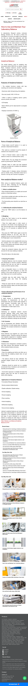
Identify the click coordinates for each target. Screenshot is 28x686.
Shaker (22, 640)
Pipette (13, 639)
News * (25, 16)
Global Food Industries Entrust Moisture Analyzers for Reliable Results (14, 431)
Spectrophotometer (6, 641)
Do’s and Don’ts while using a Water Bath (12, 446)
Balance (22, 620)
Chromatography (8, 624)
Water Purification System (14, 644)
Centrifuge (17, 623)
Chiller (3, 624)
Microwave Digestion (6, 635)
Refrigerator (9, 640)
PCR (25, 637)
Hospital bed (4, 631)
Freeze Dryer (4, 628)
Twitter (5, 654)
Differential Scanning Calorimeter (9, 627)
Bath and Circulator (6, 621)
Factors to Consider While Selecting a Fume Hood (14, 444)
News (9, 21)
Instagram (6, 649)
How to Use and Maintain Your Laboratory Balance (14, 22)
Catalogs (14, 16)
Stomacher (20, 641)
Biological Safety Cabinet (16, 621)
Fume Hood (10, 628)
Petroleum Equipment (6, 639)
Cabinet (13, 623)
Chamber (22, 623)
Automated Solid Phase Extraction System (11, 620)
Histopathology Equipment (16, 629)
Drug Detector (24, 627)
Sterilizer (12, 641)
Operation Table (5, 637)
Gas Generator (16, 628)
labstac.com (4, 680)
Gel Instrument (23, 628)
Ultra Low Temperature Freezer (8, 643)
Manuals (20, 16)
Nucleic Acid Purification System (9, 636)
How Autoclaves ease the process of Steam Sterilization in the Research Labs (13, 449)
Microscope (17, 633)
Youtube (6, 652)
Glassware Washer (6, 629)
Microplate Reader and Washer (8, 633)
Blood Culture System (6, 623)
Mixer (12, 635)
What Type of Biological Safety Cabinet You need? (14, 465)
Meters (18, 632)
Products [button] (8, 16)
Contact (10, 18)
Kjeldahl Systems (16, 631)
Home (2, 16)
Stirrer (16, 641)
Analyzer (10, 619)
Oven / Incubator (12, 637)
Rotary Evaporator (17, 640)
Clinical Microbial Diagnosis (19, 624)
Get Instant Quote (14, 684)
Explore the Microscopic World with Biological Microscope (13, 437)
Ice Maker (10, 631)
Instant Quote (17, 18)
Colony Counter (5, 625)
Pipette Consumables (19, 639)
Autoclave (14, 619)
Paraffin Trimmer (20, 637)
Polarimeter (4, 640)
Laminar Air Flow (5, 632)
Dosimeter (18, 627)
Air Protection (5, 619)
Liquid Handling (13, 632)
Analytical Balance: (8, 61)
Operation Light (19, 636)
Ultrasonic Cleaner (19, 643)
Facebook (6, 651)
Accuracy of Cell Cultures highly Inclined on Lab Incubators (13, 440)
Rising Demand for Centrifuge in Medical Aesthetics (14, 429)
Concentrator (11, 625)
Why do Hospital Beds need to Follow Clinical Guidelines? (13, 434)
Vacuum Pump (5, 644)
